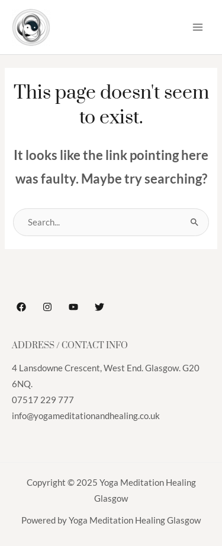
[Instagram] (47, 306)
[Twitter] (99, 306)
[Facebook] (21, 306)
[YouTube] (73, 306)
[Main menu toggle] (197, 27)
